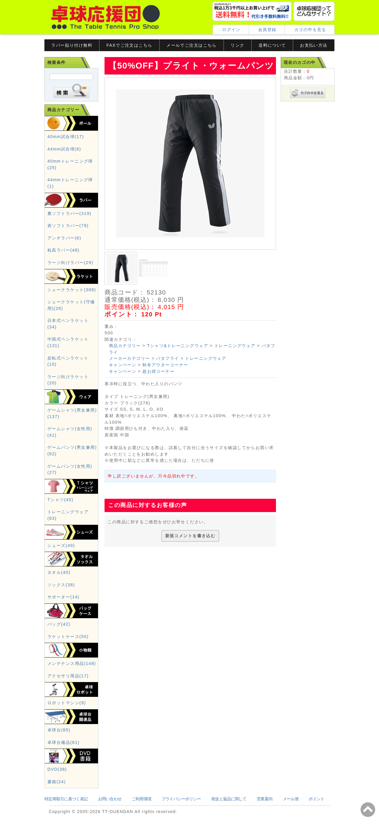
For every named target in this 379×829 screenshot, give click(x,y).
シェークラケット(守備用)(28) (71, 305)
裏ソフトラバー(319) (69, 213)
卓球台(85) (58, 730)
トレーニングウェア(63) (68, 515)
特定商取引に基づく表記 (66, 798)
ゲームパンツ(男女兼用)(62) (72, 450)
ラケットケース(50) (68, 636)
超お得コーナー (158, 371)
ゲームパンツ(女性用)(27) (69, 469)
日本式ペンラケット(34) (68, 323)
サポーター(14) (63, 597)
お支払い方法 (313, 45)
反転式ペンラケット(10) (68, 361)
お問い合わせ (110, 798)
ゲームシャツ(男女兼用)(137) (72, 413)
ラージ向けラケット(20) (68, 380)
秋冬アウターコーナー (165, 364)
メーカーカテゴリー (129, 358)
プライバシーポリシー (181, 798)
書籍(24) (56, 781)
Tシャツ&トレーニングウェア (177, 345)
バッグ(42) (58, 624)
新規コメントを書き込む (190, 535)
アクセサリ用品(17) (68, 675)
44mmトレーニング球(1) (70, 183)
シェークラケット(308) (71, 289)
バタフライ (167, 358)
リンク (237, 45)
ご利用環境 (141, 798)
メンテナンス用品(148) (71, 663)
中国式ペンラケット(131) (68, 342)
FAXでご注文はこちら (129, 45)
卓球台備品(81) (63, 742)
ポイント (316, 798)
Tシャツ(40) (60, 499)
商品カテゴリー (125, 345)
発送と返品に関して (229, 798)
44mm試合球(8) (64, 149)
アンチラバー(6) (64, 238)
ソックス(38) (61, 584)
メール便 (290, 798)
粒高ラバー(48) (63, 250)
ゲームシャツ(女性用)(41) (69, 432)
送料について (272, 45)
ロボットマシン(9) (66, 702)
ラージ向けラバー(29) (70, 262)
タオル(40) (58, 572)
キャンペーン (122, 364)
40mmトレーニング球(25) (70, 164)
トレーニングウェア (235, 345)
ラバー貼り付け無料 (71, 45)
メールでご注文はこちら (191, 45)
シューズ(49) (61, 545)
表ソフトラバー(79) (68, 225)
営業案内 (264, 798)
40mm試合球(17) (65, 136)
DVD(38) (57, 769)
